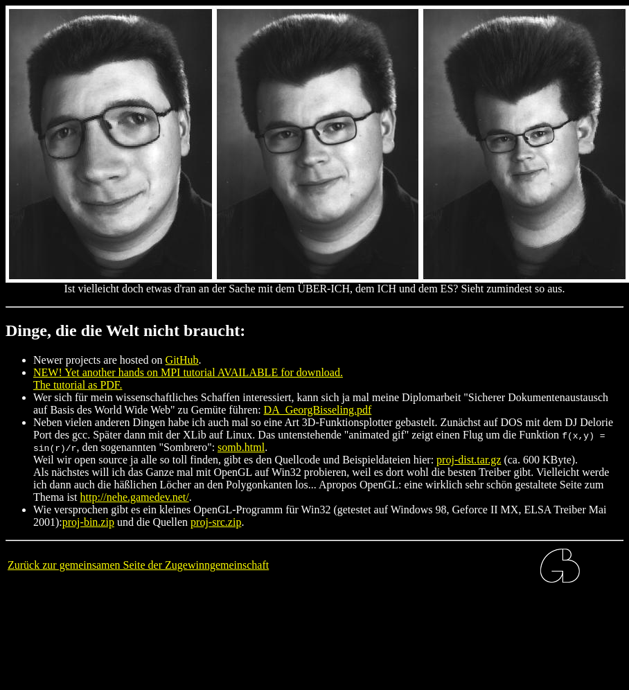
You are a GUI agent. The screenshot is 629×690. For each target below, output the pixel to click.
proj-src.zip (216, 522)
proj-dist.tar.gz (468, 460)
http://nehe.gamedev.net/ (134, 497)
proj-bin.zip (88, 522)
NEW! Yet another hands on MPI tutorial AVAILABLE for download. (188, 372)
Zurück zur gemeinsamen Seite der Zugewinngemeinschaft (138, 565)
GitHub (182, 360)
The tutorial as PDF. (77, 385)
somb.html (241, 447)
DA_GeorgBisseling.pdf (318, 410)
